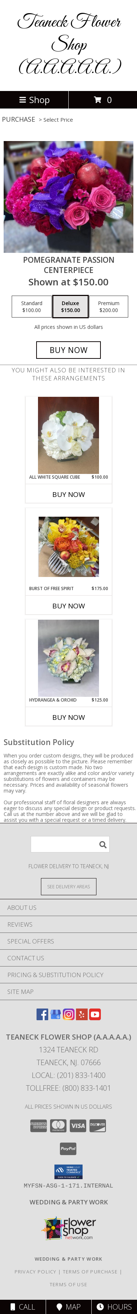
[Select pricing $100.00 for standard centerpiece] (32, 306)
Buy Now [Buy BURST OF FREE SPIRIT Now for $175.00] (68, 606)
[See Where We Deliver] (68, 886)
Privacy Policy (36, 1271)
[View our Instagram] (69, 1018)
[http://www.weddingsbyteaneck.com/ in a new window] (69, 1202)
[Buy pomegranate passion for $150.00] (68, 350)
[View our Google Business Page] (55, 1018)
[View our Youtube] (95, 1018)
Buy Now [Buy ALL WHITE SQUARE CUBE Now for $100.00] (68, 494)
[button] (68, 1172)
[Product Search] (70, 844)
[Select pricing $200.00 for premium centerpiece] (109, 306)
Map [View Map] (69, 1307)
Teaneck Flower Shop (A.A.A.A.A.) (68, 45)
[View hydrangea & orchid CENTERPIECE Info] (68, 658)
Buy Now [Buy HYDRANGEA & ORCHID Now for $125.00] (68, 717)
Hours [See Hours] (114, 1307)
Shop (34, 100)
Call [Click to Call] (23, 1307)
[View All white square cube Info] (68, 435)
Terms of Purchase (90, 1271)
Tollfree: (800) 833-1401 (68, 1088)
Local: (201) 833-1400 (69, 1075)
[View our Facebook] (42, 1018)
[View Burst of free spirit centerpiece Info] (68, 547)
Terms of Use (69, 1284)
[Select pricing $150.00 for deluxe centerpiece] (70, 306)
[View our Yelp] (82, 1018)
